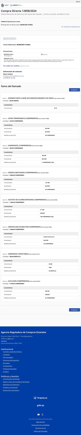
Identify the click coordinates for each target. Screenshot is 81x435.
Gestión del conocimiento (11, 390)
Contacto (4, 341)
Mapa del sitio (40, 422)
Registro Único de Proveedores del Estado (16, 382)
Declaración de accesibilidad (40, 425)
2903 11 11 (10, 339)
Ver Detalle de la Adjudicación (70, 27)
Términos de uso (40, 428)
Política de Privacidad (40, 431)
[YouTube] (39, 414)
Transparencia (7, 366)
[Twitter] (42, 414)
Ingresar (75, 90)
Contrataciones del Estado (11, 379)
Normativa (6, 363)
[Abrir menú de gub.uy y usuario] (77, 1)
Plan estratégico (8, 357)
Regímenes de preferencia (11, 385)
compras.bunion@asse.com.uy (14, 76)
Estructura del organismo (11, 360)
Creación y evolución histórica (12, 352)
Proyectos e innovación (10, 387)
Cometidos (6, 355)
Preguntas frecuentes (10, 369)
